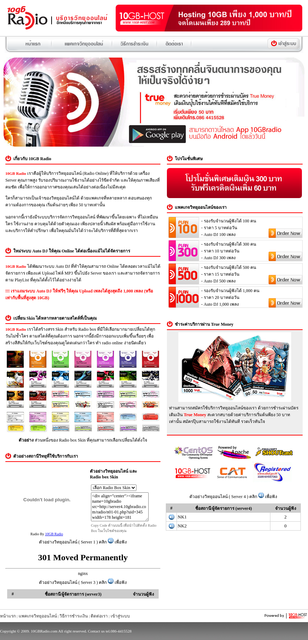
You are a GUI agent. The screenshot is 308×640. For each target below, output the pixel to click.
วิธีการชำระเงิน (73, 616)
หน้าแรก (8, 616)
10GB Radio (54, 534)
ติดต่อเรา (99, 616)
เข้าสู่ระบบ (120, 616)
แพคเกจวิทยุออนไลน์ (38, 616)
